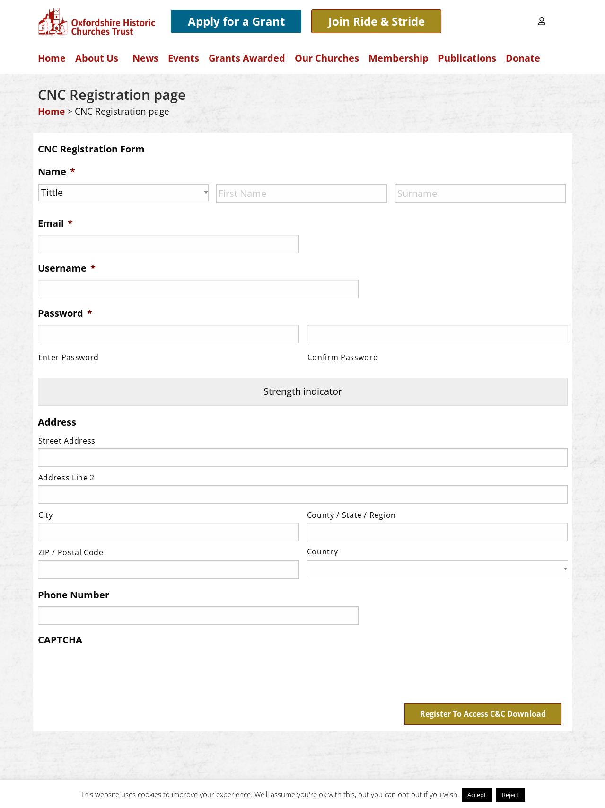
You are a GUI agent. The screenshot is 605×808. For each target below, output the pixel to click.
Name (56, 172)
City (45, 514)
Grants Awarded (247, 58)
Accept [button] (476, 794)
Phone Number (73, 594)
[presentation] (110, 669)
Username (67, 268)
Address (57, 422)
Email (55, 223)
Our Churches (327, 58)
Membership (398, 58)
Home (52, 58)
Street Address (67, 440)
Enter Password (68, 357)
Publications (467, 58)
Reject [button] (510, 794)
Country (322, 551)
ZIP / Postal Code (71, 552)
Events (183, 58)
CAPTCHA (60, 639)
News (145, 58)
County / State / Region (351, 514)
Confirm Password (342, 357)
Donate (523, 58)
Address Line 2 (66, 477)
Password (65, 313)
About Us (99, 58)
